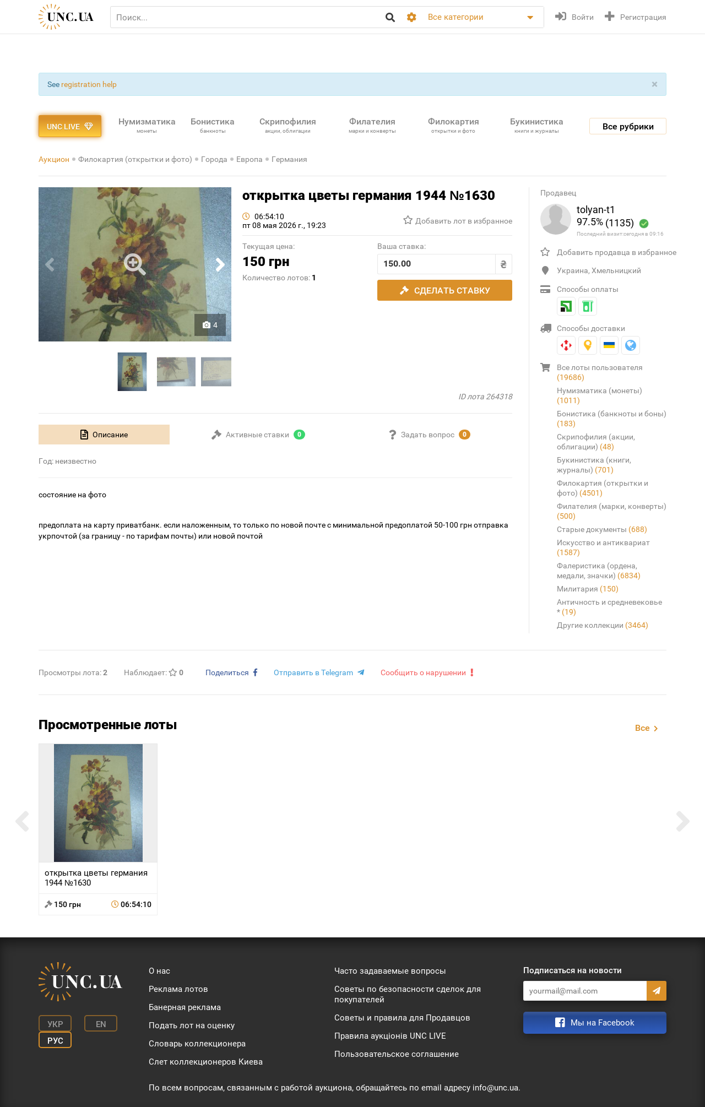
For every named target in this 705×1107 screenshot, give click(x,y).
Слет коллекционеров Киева (206, 1062)
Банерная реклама (185, 1007)
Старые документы (602, 529)
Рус (55, 1041)
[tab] (104, 434)
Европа (249, 159)
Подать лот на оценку (192, 1025)
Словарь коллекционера (197, 1044)
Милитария (588, 588)
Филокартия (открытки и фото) (135, 159)
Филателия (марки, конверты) (611, 511)
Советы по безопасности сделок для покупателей (407, 994)
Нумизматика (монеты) (599, 395)
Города (214, 159)
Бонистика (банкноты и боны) (611, 418)
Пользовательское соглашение (396, 1054)
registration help (89, 84)
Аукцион (54, 159)
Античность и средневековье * (609, 607)
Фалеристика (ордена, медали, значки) (599, 570)
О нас (159, 971)
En (101, 1024)
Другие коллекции (602, 625)
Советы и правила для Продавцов (402, 1018)
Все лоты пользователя (600, 372)
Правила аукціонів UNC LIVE (390, 1036)
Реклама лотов (178, 989)
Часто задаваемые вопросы (390, 971)
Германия (289, 159)
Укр (55, 1024)
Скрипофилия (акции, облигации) (596, 441)
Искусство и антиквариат (603, 547)
